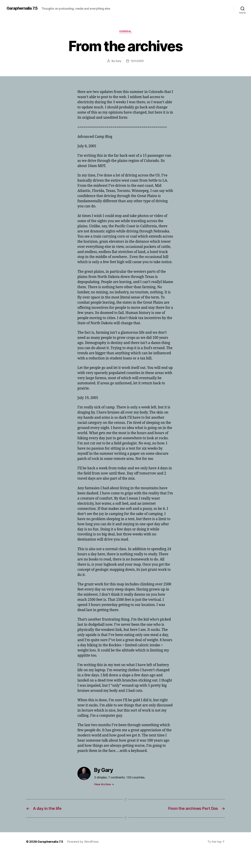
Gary (118, 61)
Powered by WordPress (83, 841)
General (125, 31)
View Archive (104, 784)
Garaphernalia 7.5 (22, 8)
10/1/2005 (137, 61)
